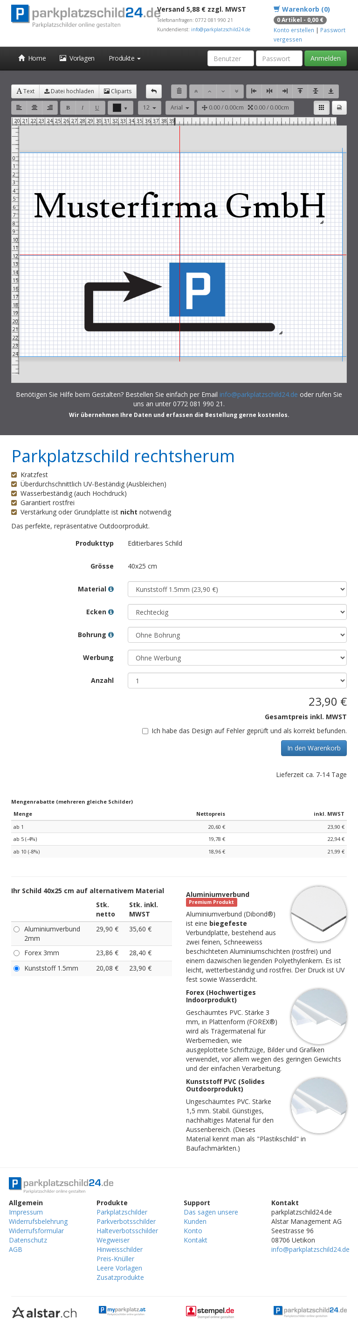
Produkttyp (95, 543)
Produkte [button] (125, 58)
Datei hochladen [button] (69, 91)
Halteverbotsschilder (127, 1230)
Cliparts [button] (117, 91)
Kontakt (195, 1240)
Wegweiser (113, 1240)
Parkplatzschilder (121, 1212)
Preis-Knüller (115, 1258)
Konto (193, 1230)
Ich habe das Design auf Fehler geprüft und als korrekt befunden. (244, 730)
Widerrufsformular (36, 1230)
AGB (15, 1249)
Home (32, 58)
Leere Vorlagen (119, 1268)
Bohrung (96, 634)
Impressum (26, 1212)
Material (96, 588)
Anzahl (102, 680)
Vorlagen (77, 58)
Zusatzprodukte (120, 1277)
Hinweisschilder (119, 1249)
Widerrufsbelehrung (38, 1221)
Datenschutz (28, 1240)
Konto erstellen (294, 30)
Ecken (100, 611)
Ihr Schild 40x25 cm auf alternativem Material (87, 890)
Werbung (98, 657)
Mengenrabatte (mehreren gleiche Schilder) (72, 801)
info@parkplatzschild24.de (220, 29)
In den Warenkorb (314, 747)
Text (25, 91)
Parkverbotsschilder (126, 1221)
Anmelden (325, 58)
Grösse (102, 566)
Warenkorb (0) (302, 9)
